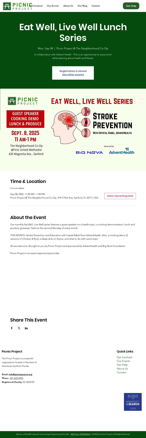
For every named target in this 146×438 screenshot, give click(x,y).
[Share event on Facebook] (11, 328)
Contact (121, 372)
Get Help (122, 364)
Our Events (123, 361)
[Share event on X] (19, 328)
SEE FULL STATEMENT (80, 434)
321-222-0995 (16, 378)
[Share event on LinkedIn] (26, 328)
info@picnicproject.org (20, 374)
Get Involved (124, 357)
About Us (122, 368)
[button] (36, 6)
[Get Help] (131, 5)
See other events (73, 74)
